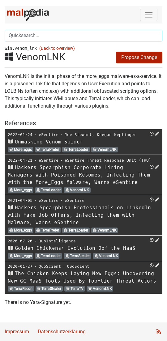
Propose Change (139, 57)
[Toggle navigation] (148, 15)
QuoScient (50, 266)
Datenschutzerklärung (62, 332)
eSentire (48, 134)
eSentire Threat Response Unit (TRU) (108, 160)
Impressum (17, 332)
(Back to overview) (57, 48)
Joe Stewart (78, 134)
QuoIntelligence (57, 241)
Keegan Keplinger (116, 134)
